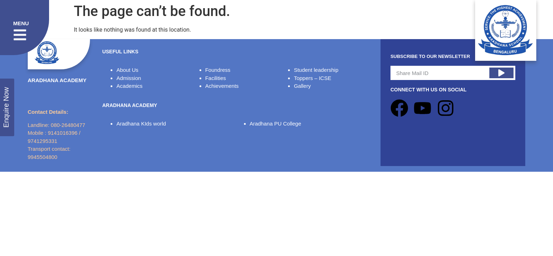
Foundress (217, 70)
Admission (128, 78)
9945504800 (42, 157)
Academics (129, 86)
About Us (127, 70)
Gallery (302, 86)
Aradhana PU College (275, 124)
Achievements (222, 86)
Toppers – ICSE (312, 78)
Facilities (215, 78)
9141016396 (62, 133)
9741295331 (42, 141)
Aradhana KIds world (141, 124)
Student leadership (316, 70)
